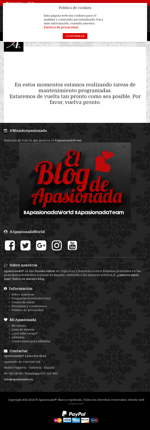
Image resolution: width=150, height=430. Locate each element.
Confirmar (75, 36)
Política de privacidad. (61, 27)
